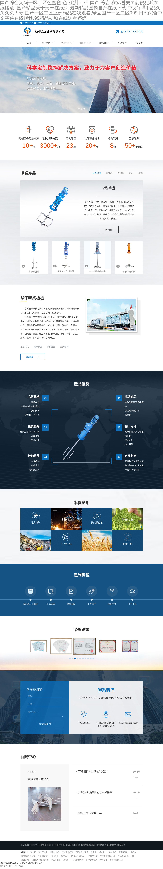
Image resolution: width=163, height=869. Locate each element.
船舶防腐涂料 (91, 862)
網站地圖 (91, 847)
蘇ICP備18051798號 (71, 847)
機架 (141, 173)
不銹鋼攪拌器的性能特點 (92, 773)
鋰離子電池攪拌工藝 (90, 814)
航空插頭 (64, 858)
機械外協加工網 (116, 862)
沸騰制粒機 (54, 854)
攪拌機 (98, 173)
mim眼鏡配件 (78, 862)
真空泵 (33, 854)
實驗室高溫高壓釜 (27, 858)
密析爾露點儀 (67, 854)
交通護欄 (103, 862)
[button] (79, 109)
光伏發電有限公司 (107, 858)
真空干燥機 (42, 854)
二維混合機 (93, 858)
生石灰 (133, 854)
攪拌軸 (121, 173)
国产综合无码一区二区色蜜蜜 (12, 868)
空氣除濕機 (111, 854)
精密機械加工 (43, 858)
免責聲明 (84, 847)
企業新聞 (125, 758)
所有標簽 (100, 847)
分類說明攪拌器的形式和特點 (95, 793)
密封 (131, 173)
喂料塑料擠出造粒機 (40, 862)
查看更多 (109, 230)
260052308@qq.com (44, 23)
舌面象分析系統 (81, 854)
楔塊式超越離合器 (78, 858)
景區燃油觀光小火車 (125, 858)
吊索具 (93, 854)
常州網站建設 (119, 847)
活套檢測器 (55, 862)
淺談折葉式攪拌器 (38, 780)
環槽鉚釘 (66, 862)
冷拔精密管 (25, 862)
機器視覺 (55, 858)
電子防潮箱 (123, 854)
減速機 (109, 173)
